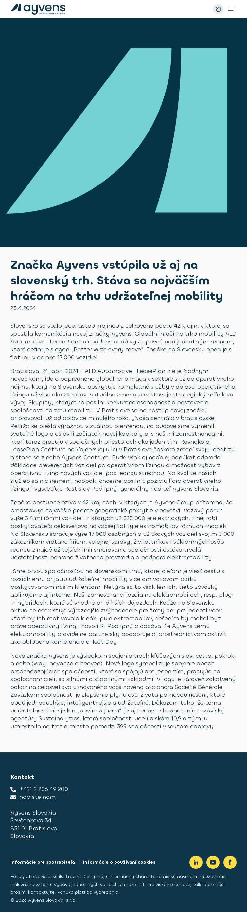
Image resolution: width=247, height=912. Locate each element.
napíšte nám (37, 797)
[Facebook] (230, 862)
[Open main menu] (231, 9)
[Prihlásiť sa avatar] (218, 9)
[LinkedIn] (196, 862)
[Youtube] (213, 862)
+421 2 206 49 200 (43, 789)
